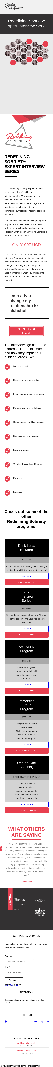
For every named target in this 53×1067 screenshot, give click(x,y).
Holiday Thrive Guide (26, 1043)
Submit (14, 980)
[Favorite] (42, 1022)
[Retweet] (36, 1022)
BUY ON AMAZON (26, 582)
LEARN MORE (26, 576)
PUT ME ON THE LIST (26, 751)
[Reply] (46, 1022)
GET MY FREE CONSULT (26, 810)
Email (7, 967)
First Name (9, 956)
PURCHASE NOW (27, 331)
